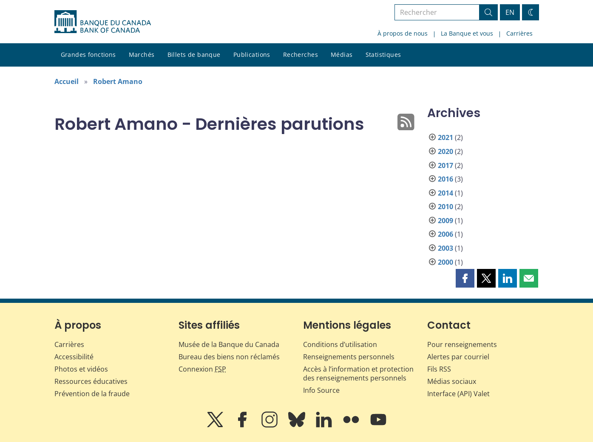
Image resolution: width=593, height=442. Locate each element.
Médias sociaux (451, 381)
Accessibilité (74, 356)
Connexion (202, 369)
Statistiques (383, 54)
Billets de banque (194, 54)
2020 (445, 151)
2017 (445, 165)
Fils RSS (439, 369)
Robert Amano (117, 81)
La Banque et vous (467, 33)
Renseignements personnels (348, 356)
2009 (445, 220)
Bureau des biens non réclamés (229, 356)
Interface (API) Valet (458, 393)
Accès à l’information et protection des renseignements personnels (358, 373)
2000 (445, 262)
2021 (445, 137)
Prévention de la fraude (92, 393)
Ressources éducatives (91, 381)
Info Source (321, 390)
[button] (465, 278)
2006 (445, 234)
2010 (445, 206)
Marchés (142, 54)
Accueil (66, 81)
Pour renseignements (462, 344)
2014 (445, 193)
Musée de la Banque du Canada (229, 344)
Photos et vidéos (81, 369)
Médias (342, 54)
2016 (445, 179)
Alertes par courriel (458, 356)
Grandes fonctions (88, 54)
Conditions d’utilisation (340, 344)
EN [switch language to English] (509, 12)
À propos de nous (402, 33)
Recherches (300, 54)
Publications (251, 54)
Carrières (519, 33)
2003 (445, 248)
